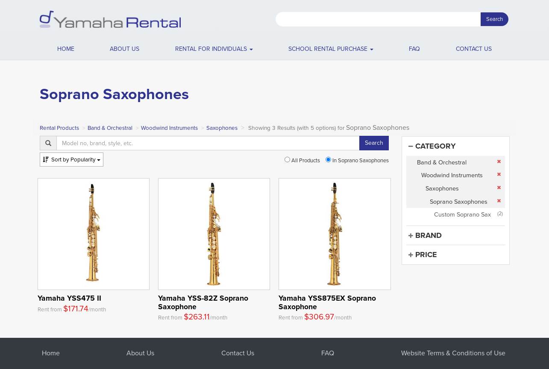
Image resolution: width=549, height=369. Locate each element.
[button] (213, 49)
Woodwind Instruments (169, 128)
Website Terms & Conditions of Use (453, 353)
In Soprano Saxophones (357, 160)
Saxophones (222, 128)
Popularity (71, 159)
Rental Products (59, 128)
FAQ (414, 48)
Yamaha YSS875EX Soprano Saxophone (327, 302)
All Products (302, 160)
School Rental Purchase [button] (330, 48)
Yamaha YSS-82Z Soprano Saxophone (203, 302)
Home (65, 48)
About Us (140, 353)
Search (494, 19)
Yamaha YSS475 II (69, 298)
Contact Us (237, 353)
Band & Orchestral (110, 128)
